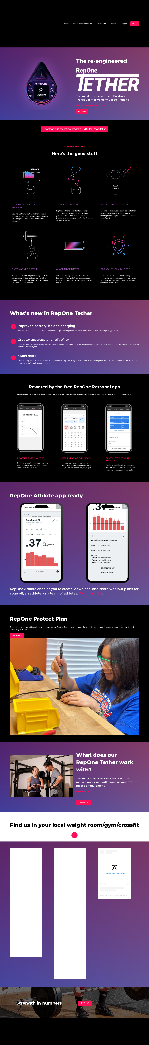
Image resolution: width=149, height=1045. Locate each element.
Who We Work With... (84, 762)
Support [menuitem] (81, 1029)
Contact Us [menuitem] (49, 1029)
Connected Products (81, 9)
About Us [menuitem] (115, 1029)
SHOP (134, 9)
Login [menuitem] (72, 1029)
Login (124, 9)
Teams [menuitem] (33, 1029)
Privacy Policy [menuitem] (103, 1029)
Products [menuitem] (91, 1029)
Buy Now (82, 82)
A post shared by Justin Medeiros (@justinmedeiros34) (118, 866)
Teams (66, 9)
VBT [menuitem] (40, 1029)
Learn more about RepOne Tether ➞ (91, 76)
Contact (113, 9)
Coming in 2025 (90, 564)
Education (100, 9)
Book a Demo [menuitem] (62, 1029)
